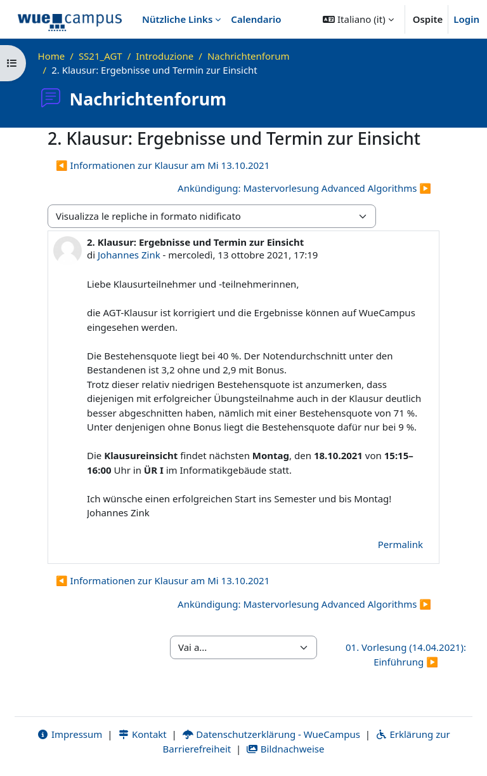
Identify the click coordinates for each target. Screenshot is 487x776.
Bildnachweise (285, 748)
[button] (358, 19)
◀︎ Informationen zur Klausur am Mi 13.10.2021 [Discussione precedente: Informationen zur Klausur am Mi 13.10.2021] (162, 165)
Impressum (69, 734)
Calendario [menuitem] (256, 19)
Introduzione (164, 56)
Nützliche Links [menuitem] (177, 19)
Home (51, 56)
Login (466, 19)
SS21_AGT (100, 56)
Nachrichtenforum (248, 56)
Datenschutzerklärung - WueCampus (271, 734)
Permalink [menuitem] (400, 544)
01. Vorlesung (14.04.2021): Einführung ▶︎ (406, 654)
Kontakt (142, 734)
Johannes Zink (129, 254)
